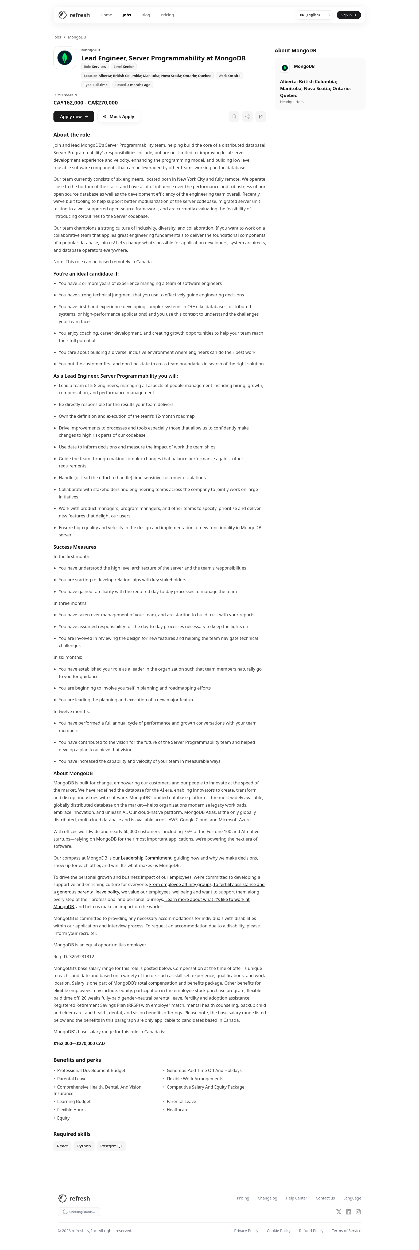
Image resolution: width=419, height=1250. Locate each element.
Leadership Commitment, (147, 858)
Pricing (164, 15)
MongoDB (77, 37)
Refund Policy (311, 1231)
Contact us (325, 1198)
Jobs (123, 15)
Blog (142, 15)
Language (352, 1198)
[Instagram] (358, 1212)
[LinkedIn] (348, 1212)
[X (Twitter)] (339, 1212)
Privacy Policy (246, 1231)
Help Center (296, 1198)
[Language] (317, 15)
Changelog (267, 1198)
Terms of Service (346, 1231)
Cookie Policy (278, 1231)
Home (102, 15)
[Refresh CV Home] (69, 15)
